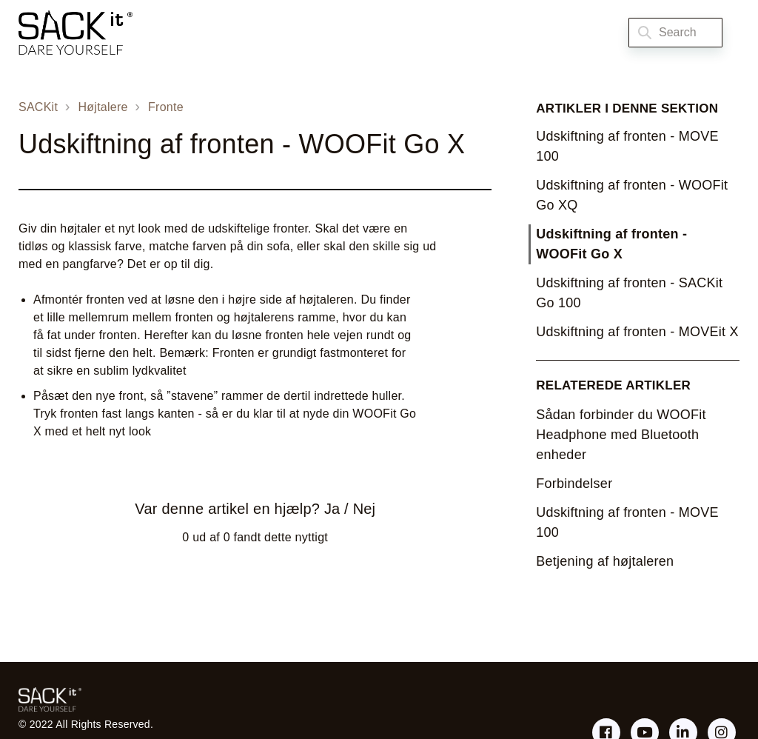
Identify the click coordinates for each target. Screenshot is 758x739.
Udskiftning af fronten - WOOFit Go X (611, 244)
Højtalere (103, 107)
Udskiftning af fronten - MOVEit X (637, 331)
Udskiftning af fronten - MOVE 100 (627, 146)
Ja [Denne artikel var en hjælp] (332, 509)
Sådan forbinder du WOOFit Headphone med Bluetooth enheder (620, 434)
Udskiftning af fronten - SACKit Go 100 (629, 292)
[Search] (675, 32)
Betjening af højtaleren (605, 561)
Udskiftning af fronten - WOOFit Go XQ (632, 195)
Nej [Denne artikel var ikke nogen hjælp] (364, 509)
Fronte (166, 107)
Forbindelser (574, 483)
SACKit (38, 107)
